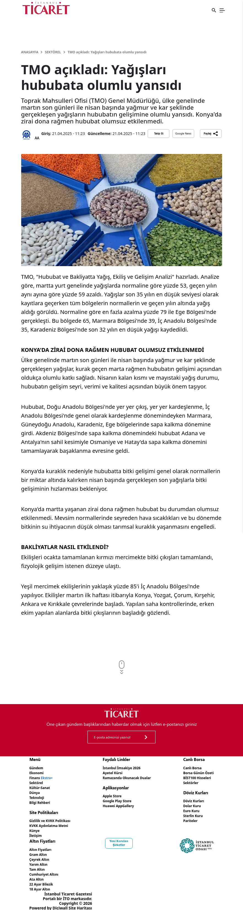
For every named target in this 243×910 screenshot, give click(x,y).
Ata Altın (37, 874)
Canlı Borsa (188, 767)
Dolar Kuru (188, 804)
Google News (183, 133)
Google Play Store (116, 799)
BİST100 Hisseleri (194, 777)
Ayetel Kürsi (110, 772)
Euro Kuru (187, 809)
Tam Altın (38, 864)
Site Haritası (80, 902)
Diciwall (60, 902)
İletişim (36, 832)
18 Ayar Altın (41, 883)
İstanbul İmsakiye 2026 (121, 767)
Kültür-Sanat (41, 786)
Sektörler (187, 781)
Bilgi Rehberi (41, 800)
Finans (43, 777)
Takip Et (158, 133)
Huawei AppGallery (117, 804)
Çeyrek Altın (41, 855)
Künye (35, 827)
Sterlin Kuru (189, 813)
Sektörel (53, 52)
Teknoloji (38, 795)
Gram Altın (39, 850)
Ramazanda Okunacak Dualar (127, 777)
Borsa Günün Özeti (196, 772)
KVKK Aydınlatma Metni (52, 823)
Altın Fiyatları (42, 846)
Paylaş (211, 133)
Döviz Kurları (190, 799)
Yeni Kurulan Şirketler (121, 839)
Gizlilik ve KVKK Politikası (53, 818)
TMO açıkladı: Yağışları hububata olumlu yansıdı (107, 52)
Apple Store (110, 795)
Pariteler (186, 818)
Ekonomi (37, 772)
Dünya (35, 791)
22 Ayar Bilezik (43, 878)
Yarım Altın (40, 860)
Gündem (37, 767)
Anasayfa (30, 52)
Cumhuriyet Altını (46, 869)
